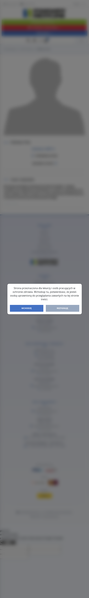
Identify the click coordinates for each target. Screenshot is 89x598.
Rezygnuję (62, 308)
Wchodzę (27, 308)
